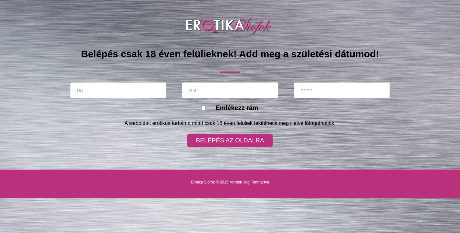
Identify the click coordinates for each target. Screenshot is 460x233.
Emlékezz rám (236, 108)
